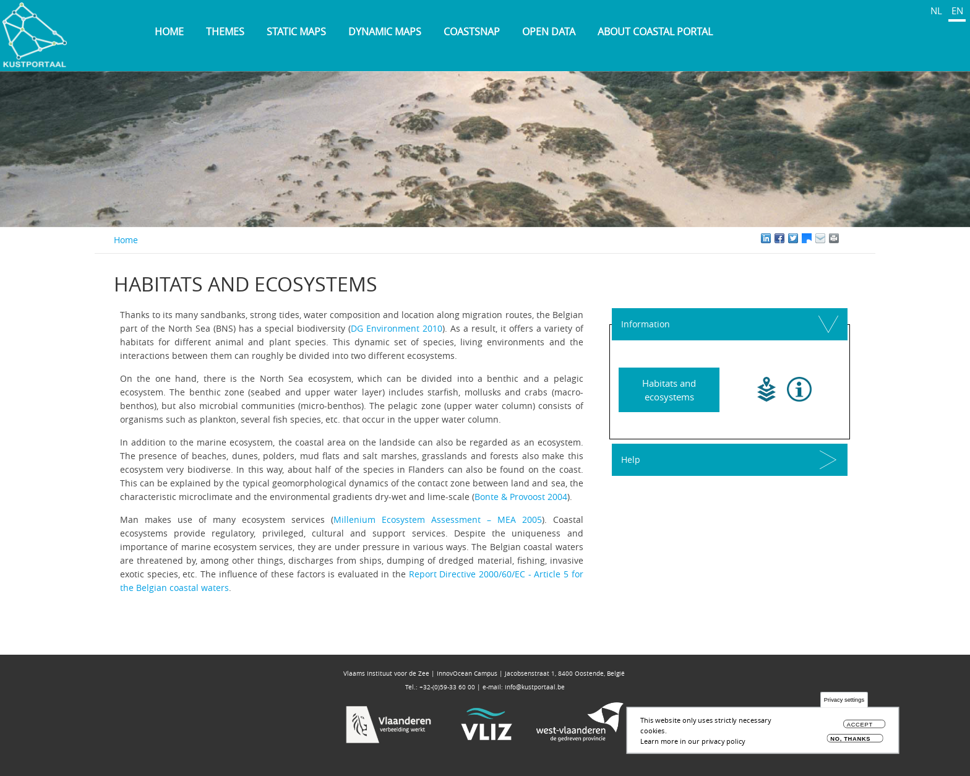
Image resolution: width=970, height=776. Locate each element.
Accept (860, 725)
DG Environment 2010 (396, 328)
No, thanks (850, 738)
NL (936, 10)
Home (169, 31)
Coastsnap (472, 31)
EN (957, 10)
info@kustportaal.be (535, 687)
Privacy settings (844, 700)
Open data (548, 31)
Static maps (296, 31)
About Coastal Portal (655, 31)
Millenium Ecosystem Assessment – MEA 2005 (437, 519)
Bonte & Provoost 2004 (520, 496)
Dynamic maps (384, 31)
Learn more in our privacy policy (692, 741)
